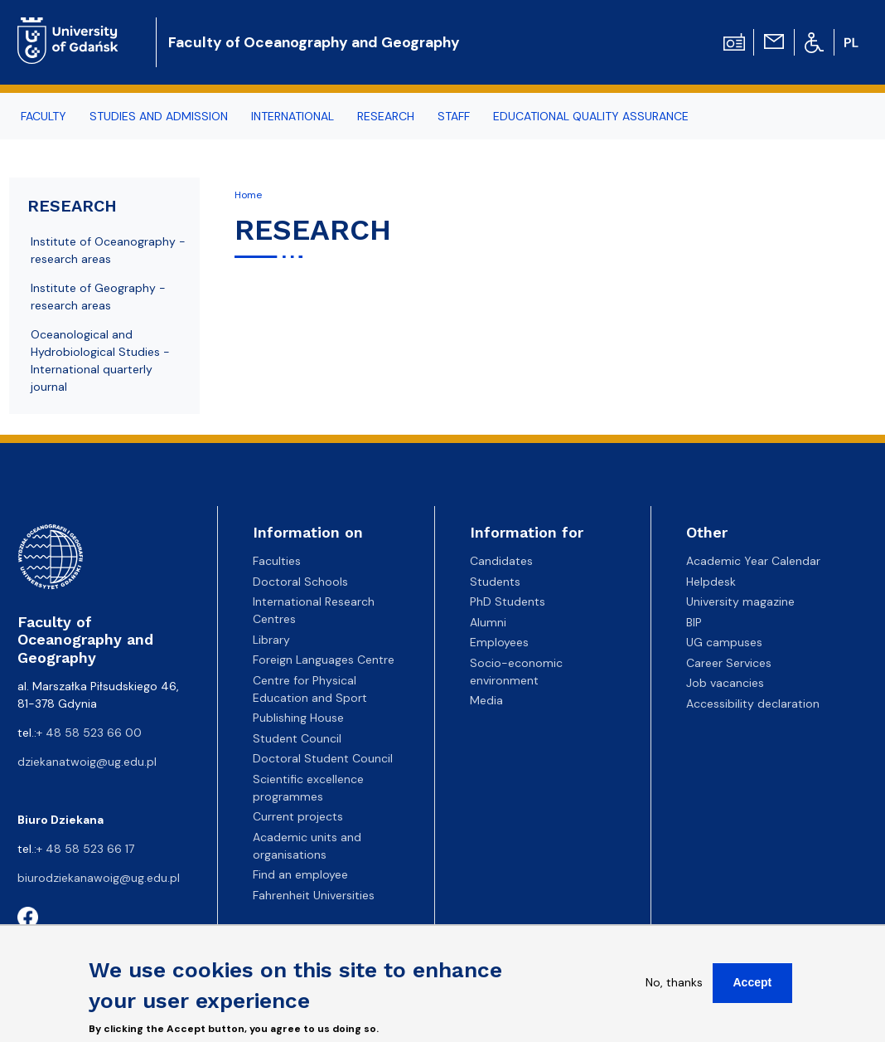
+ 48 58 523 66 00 (89, 732)
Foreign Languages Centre (323, 659)
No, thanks (674, 991)
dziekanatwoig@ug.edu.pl (87, 761)
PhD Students (507, 601)
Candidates (501, 560)
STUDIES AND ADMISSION (158, 116)
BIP (694, 622)
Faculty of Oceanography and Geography (314, 42)
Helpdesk (711, 581)
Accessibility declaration (753, 703)
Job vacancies (725, 682)
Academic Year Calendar (753, 560)
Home (248, 195)
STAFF (454, 116)
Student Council (297, 738)
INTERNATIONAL (292, 116)
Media (486, 700)
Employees (499, 642)
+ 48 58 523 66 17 (85, 848)
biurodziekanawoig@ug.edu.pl (98, 877)
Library (271, 639)
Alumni (488, 622)
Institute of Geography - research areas (98, 296)
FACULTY (43, 116)
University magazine (740, 601)
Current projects (298, 816)
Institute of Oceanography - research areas (108, 250)
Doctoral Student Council (323, 758)
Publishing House (298, 717)
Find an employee (300, 874)
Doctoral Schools (300, 581)
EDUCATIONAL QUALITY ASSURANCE (591, 116)
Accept (752, 991)
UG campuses (724, 642)
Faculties (277, 560)
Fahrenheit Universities (314, 895)
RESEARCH (385, 116)
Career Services (728, 662)
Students (495, 581)
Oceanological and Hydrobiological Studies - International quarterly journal (100, 360)
